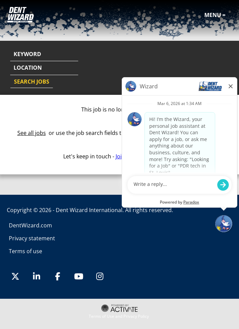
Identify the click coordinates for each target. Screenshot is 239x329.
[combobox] (44, 68)
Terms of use (25, 251)
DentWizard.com (30, 225)
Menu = (214, 15)
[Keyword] (44, 54)
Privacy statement (32, 238)
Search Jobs (31, 81)
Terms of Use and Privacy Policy (119, 316)
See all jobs (31, 133)
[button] (226, 68)
